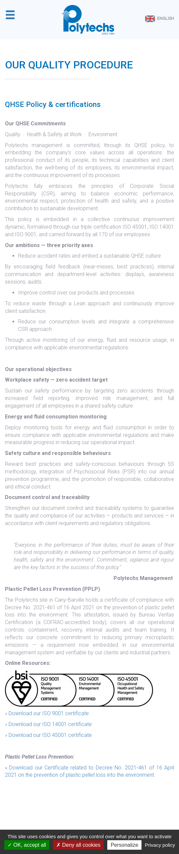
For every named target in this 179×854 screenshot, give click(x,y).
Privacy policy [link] (160, 845)
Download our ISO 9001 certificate (49, 713)
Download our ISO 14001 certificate (50, 724)
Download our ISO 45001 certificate (50, 735)
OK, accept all (27, 845)
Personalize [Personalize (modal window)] (124, 845)
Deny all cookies (78, 845)
